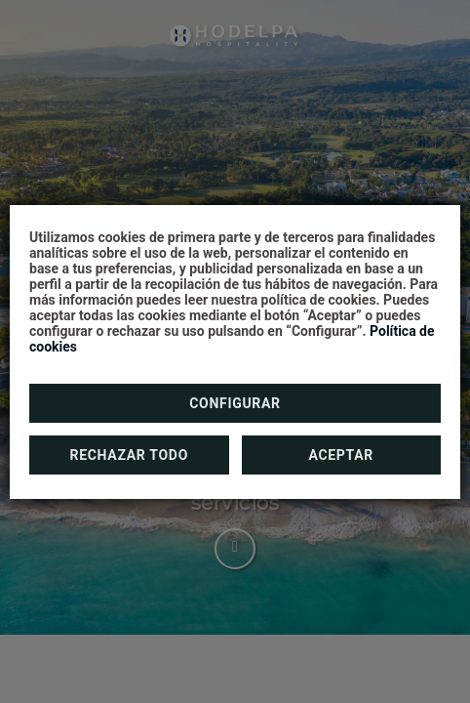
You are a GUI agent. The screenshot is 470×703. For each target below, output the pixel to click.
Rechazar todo (129, 455)
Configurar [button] (235, 403)
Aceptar (340, 455)
